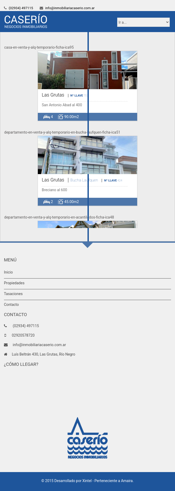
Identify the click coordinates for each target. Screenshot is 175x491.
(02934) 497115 (20, 8)
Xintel (86, 481)
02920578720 (23, 335)
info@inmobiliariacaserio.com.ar (69, 8)
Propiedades (14, 283)
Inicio (8, 272)
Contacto (11, 304)
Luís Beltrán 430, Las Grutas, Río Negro (43, 354)
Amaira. (127, 481)
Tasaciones (13, 294)
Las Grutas (53, 95)
